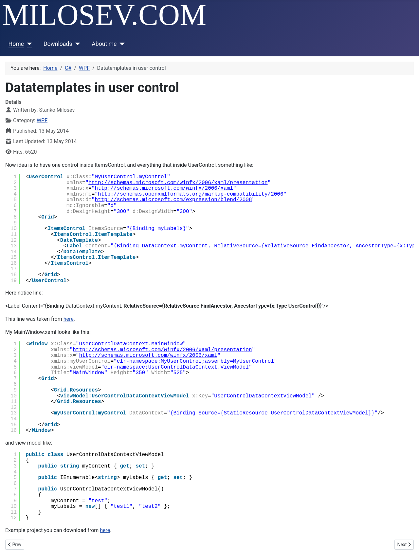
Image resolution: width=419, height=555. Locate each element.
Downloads (58, 44)
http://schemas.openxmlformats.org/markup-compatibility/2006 (190, 194)
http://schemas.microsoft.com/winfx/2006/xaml (164, 188)
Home (16, 44)
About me (104, 44)
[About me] (121, 44)
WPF (42, 120)
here (69, 319)
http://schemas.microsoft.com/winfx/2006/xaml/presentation (177, 183)
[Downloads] (76, 44)
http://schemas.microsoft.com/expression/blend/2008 (173, 200)
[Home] (28, 44)
